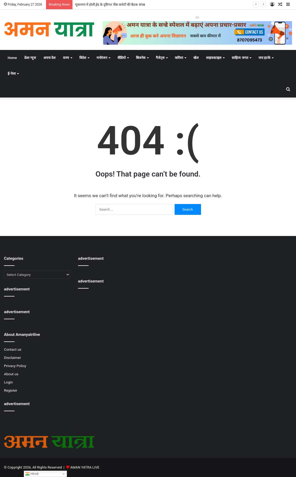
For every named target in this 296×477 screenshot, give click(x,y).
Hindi (32, 474)
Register (10, 390)
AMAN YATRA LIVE (84, 467)
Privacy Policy (15, 366)
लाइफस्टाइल (213, 58)
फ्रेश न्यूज (30, 58)
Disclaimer (12, 357)
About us (11, 374)
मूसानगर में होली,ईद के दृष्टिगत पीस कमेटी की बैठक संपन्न (110, 5)
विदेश (82, 58)
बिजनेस (140, 58)
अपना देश (49, 58)
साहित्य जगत (240, 58)
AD (197, 17)
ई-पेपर (12, 74)
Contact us (12, 349)
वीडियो (121, 58)
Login (8, 382)
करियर (179, 58)
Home (12, 58)
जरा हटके (264, 58)
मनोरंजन (102, 58)
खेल (196, 58)
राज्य (66, 58)
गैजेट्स (160, 58)
